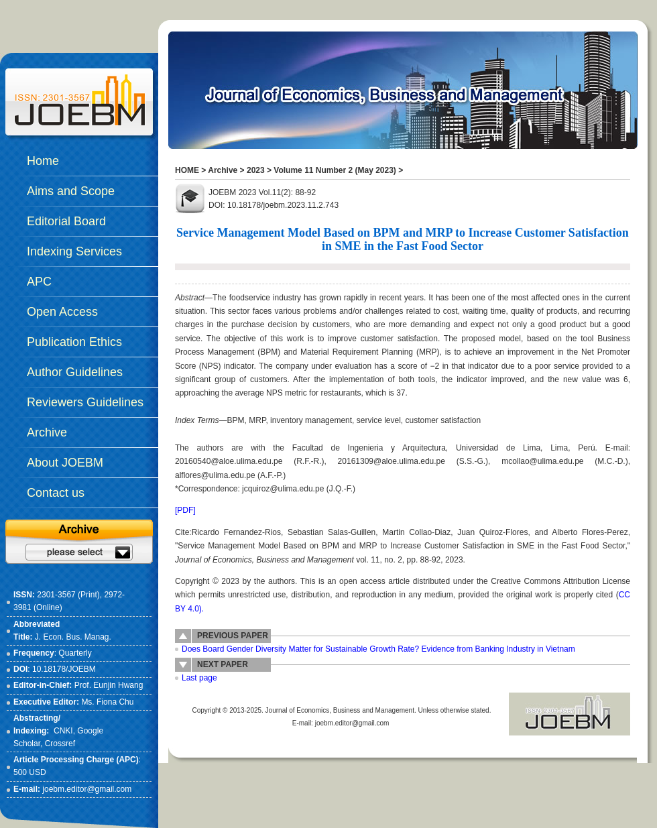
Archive (222, 170)
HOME (187, 170)
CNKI (63, 730)
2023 (256, 170)
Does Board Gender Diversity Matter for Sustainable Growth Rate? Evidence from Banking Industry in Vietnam (378, 649)
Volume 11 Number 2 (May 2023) (335, 170)
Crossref (60, 743)
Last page (199, 678)
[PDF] (185, 510)
